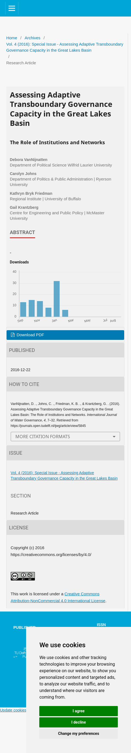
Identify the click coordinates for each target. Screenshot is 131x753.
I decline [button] (78, 722)
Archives (32, 38)
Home (11, 38)
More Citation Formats (42, 437)
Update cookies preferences (24, 710)
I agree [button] (79, 711)
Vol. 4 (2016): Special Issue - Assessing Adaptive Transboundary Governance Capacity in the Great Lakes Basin (64, 47)
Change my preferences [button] (78, 733)
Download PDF (29, 335)
